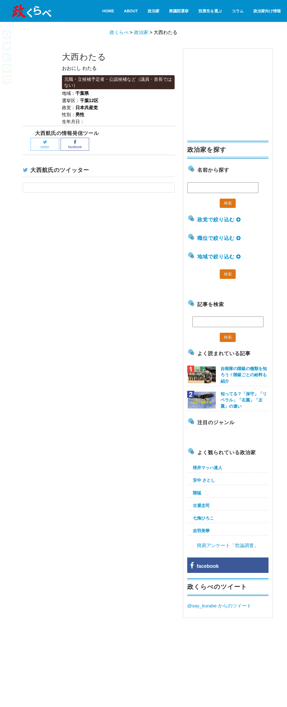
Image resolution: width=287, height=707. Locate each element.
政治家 (153, 11)
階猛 (197, 492)
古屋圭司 (201, 505)
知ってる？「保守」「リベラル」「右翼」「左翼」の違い (244, 399)
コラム (238, 11)
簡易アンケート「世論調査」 (228, 545)
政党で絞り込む (219, 219)
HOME (108, 11)
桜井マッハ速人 (207, 467)
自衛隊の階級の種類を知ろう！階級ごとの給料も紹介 (244, 374)
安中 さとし (204, 480)
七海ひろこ (203, 518)
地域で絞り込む (219, 257)
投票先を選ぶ (210, 11)
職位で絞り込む (219, 238)
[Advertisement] (229, 92)
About (131, 11)
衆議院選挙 (179, 11)
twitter (44, 144)
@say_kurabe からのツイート (219, 606)
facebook (75, 144)
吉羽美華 (201, 530)
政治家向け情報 (267, 11)
